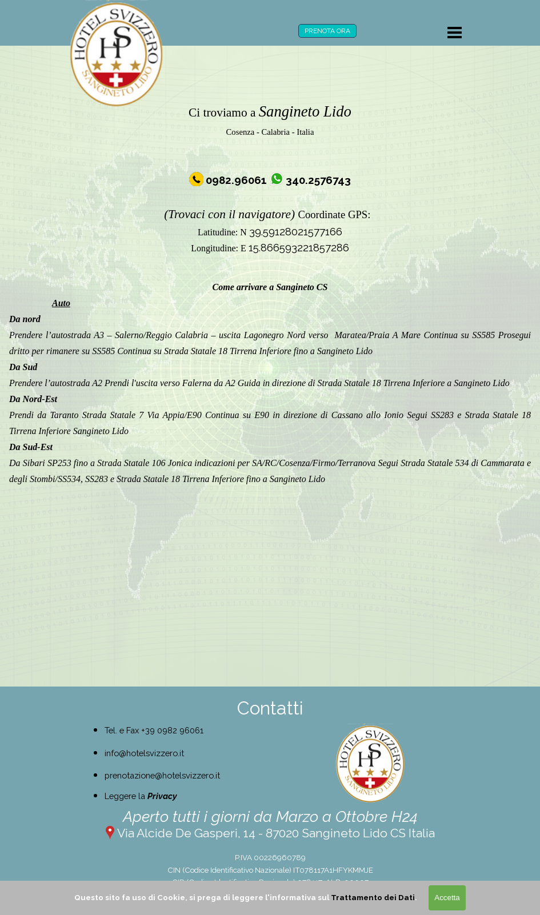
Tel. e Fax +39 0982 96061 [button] (154, 730)
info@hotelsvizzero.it (144, 753)
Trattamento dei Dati (373, 897)
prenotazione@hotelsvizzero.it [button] (162, 775)
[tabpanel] (270, 177)
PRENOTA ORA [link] (327, 31)
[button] (237, 180)
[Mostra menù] (455, 32)
